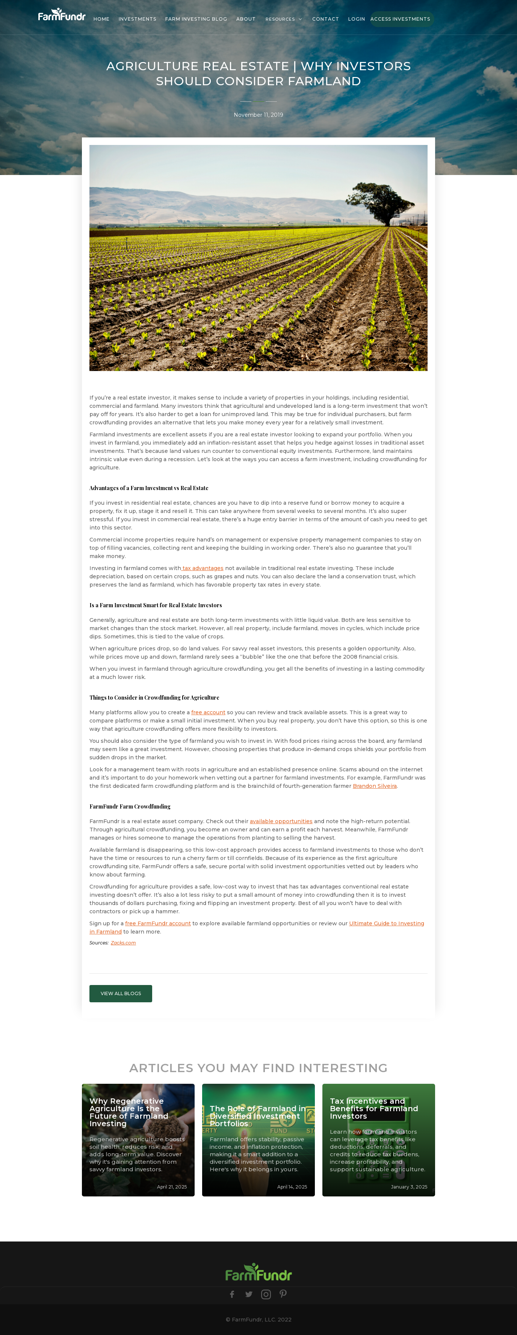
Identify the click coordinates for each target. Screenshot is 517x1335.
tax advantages (202, 568)
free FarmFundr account (158, 923)
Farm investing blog (196, 19)
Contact (325, 19)
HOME (102, 19)
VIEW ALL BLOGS (121, 993)
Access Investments (400, 19)
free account (208, 712)
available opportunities (281, 821)
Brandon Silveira (375, 786)
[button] (284, 19)
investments (137, 19)
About (246, 19)
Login (356, 19)
